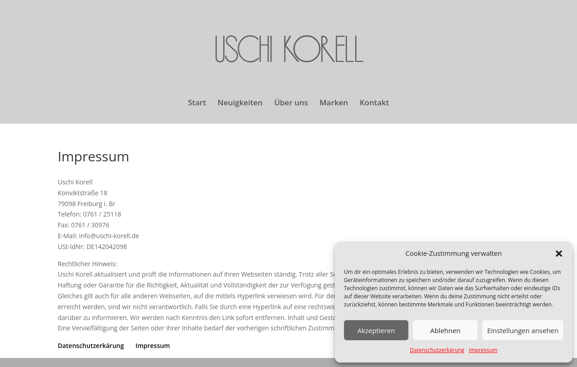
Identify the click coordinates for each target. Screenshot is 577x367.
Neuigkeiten (240, 103)
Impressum (483, 350)
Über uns (291, 103)
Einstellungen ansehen (522, 330)
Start (197, 103)
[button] (558, 253)
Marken (333, 103)
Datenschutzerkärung (437, 350)
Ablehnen (445, 330)
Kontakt (374, 103)
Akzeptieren (376, 330)
